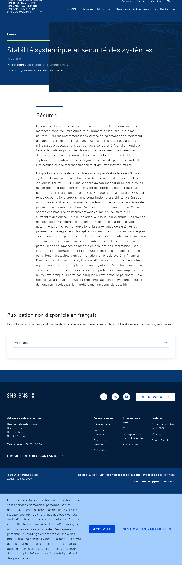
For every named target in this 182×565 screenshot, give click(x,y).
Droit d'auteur (87, 474)
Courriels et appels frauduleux (154, 481)
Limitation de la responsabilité (120, 474)
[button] (171, 6)
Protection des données (159, 474)
